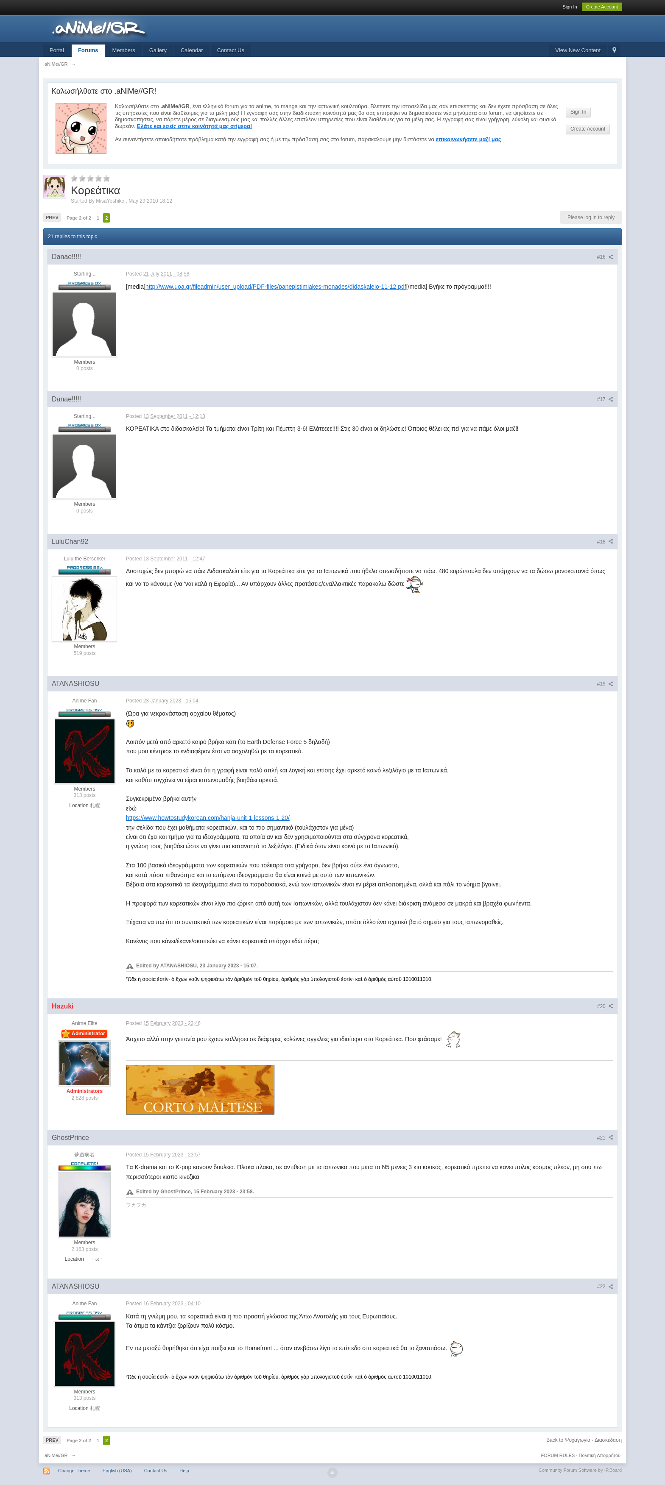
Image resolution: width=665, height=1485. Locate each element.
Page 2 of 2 (79, 217)
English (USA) (117, 1470)
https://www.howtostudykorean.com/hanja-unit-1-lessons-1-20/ (208, 817)
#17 (605, 399)
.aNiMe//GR (55, 1455)
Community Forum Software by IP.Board (580, 1470)
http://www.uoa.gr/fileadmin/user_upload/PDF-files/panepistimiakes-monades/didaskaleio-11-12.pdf (275, 286)
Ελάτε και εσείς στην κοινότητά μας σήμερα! (194, 126)
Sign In (569, 6)
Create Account (602, 6)
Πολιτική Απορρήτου (600, 1455)
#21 (605, 1138)
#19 (605, 684)
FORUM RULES (558, 1455)
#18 (605, 542)
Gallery (158, 50)
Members (123, 50)
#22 (605, 1287)
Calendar (192, 50)
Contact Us (230, 50)
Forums (88, 50)
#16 (605, 257)
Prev (52, 217)
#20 (605, 1006)
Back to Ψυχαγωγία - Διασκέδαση (584, 1440)
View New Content (578, 50)
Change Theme (74, 1470)
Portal (57, 50)
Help (184, 1470)
